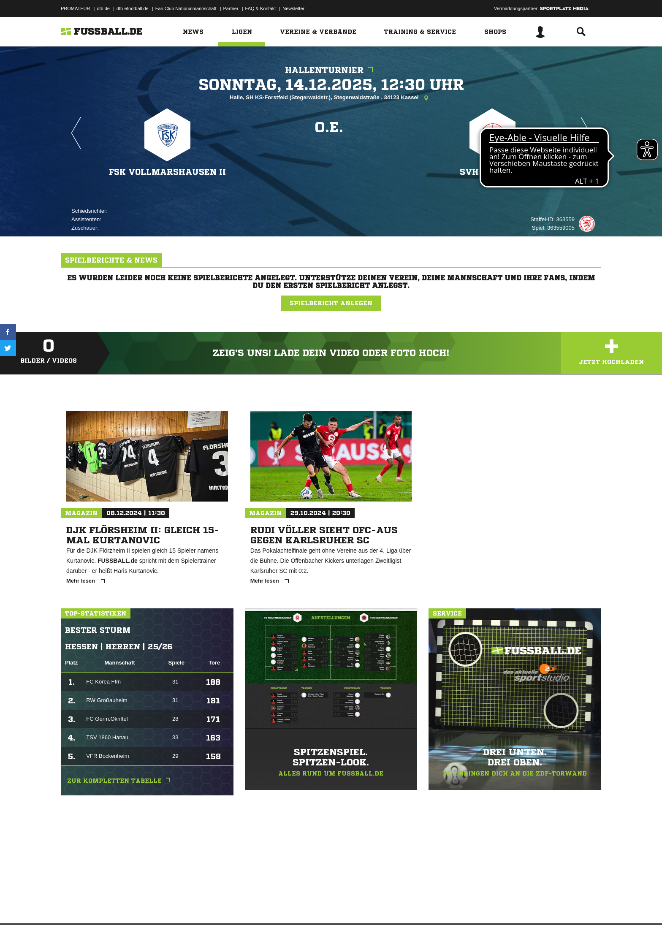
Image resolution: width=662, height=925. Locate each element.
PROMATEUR (75, 8)
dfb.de (103, 8)
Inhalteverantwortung (256, 905)
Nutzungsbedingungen (167, 905)
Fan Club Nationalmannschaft (186, 8)
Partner (231, 8)
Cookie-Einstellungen (308, 905)
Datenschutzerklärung (114, 905)
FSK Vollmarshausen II (167, 171)
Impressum (72, 905)
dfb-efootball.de (133, 8)
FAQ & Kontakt (260, 8)
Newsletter (293, 8)
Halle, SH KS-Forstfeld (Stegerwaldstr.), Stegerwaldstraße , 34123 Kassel (331, 98)
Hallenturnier (331, 70)
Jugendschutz (212, 905)
